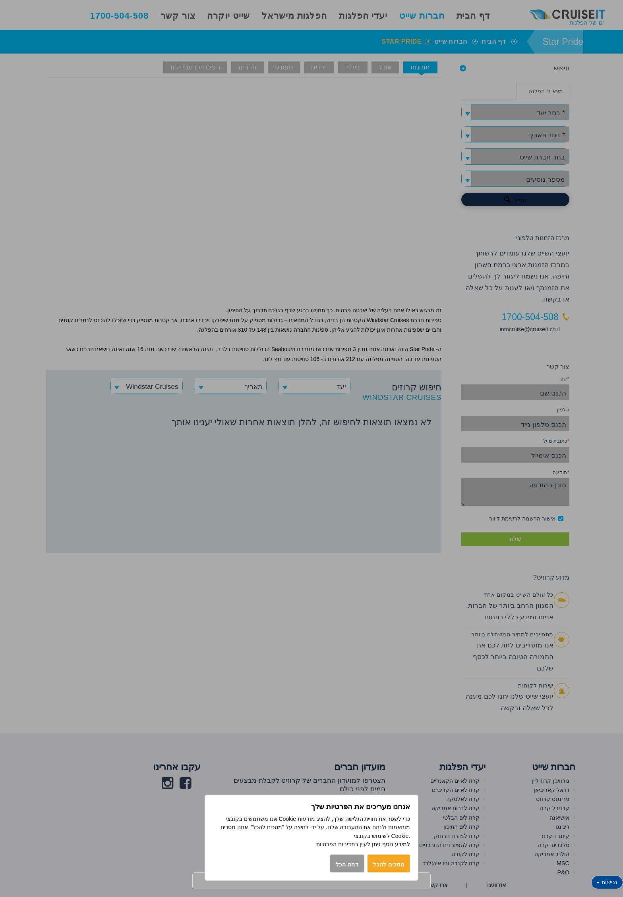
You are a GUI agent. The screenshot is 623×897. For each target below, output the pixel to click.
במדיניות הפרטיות (337, 844)
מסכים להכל (389, 864)
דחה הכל (347, 864)
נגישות (607, 882)
